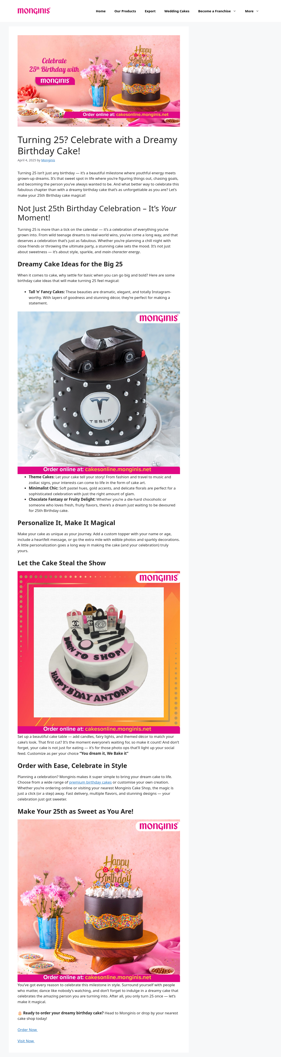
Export (150, 11)
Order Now (28, 1029)
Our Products (125, 11)
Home (101, 11)
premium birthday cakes (90, 782)
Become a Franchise (219, 11)
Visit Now (26, 1040)
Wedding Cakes (176, 11)
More (254, 11)
